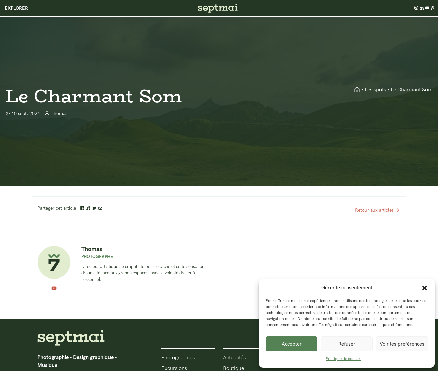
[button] (424, 287)
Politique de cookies (343, 358)
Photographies (178, 358)
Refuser (346, 344)
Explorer (16, 8)
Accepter (292, 344)
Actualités (234, 358)
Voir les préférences (402, 344)
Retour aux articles (378, 210)
